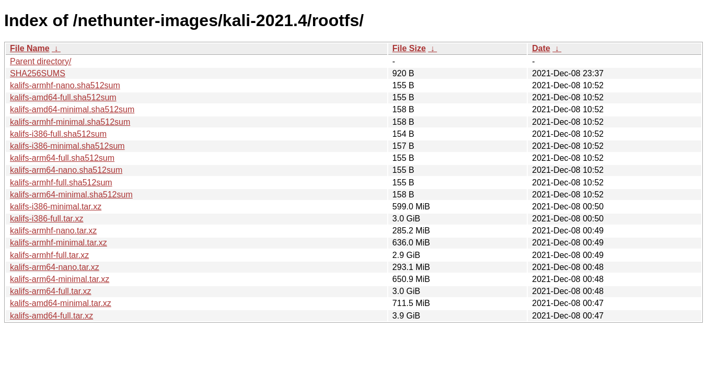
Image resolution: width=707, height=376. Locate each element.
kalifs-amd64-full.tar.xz (51, 315)
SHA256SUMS (37, 73)
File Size (409, 48)
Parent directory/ (40, 61)
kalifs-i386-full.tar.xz (47, 218)
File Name (30, 48)
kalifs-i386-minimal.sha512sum (67, 146)
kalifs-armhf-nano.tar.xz (53, 230)
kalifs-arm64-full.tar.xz (50, 291)
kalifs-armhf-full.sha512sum (61, 182)
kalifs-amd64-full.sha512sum (63, 97)
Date (541, 48)
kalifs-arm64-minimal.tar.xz (59, 279)
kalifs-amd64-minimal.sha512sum (72, 109)
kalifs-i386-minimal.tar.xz (55, 206)
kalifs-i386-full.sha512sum (58, 134)
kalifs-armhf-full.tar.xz (49, 255)
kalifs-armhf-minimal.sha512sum (70, 122)
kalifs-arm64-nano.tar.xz (54, 267)
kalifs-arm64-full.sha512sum (62, 158)
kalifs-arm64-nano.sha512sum (66, 170)
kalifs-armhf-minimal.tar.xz (58, 242)
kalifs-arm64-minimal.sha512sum (71, 194)
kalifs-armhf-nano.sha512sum (65, 85)
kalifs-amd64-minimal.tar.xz (60, 303)
